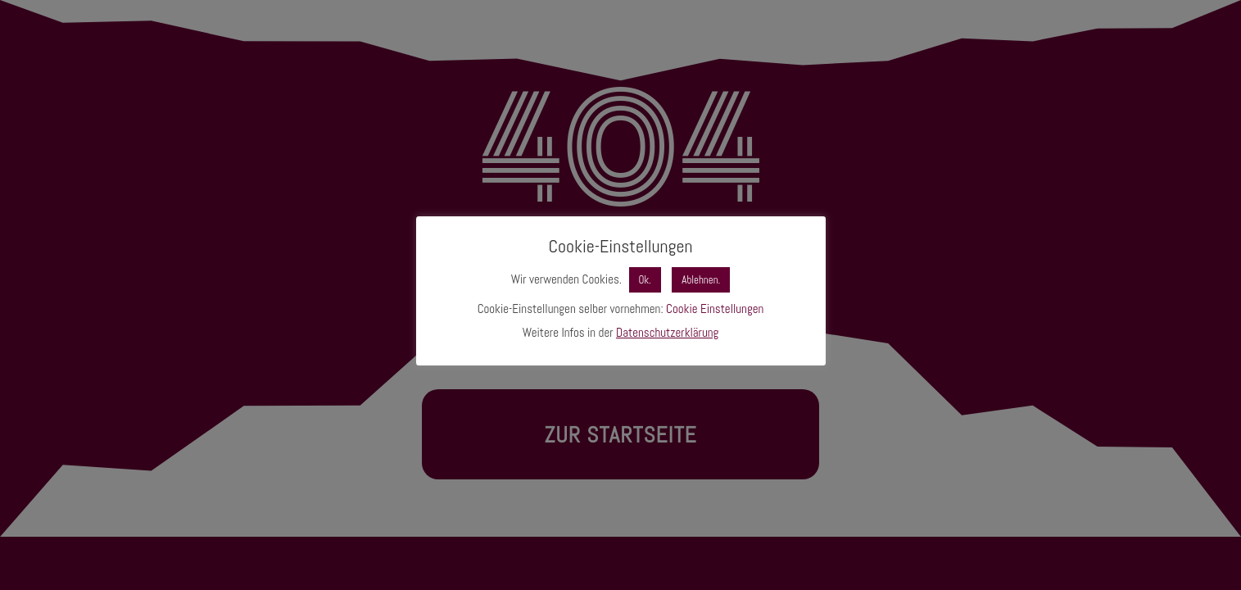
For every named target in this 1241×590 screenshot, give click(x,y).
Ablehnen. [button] (701, 280)
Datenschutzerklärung (667, 332)
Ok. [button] (645, 280)
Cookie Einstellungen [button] (714, 308)
